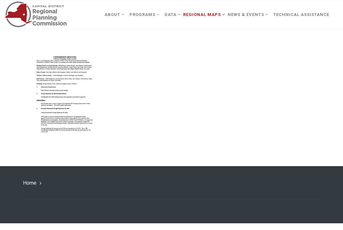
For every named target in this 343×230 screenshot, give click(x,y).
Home (29, 183)
